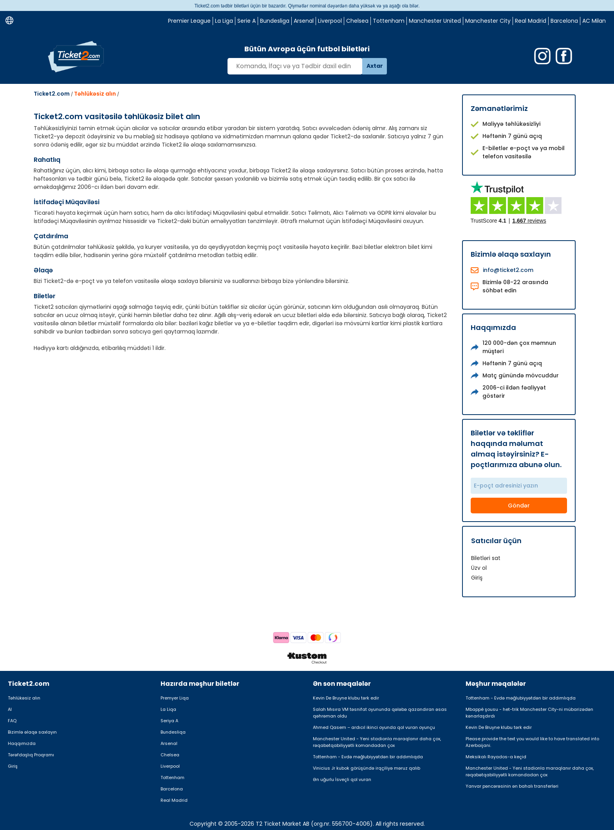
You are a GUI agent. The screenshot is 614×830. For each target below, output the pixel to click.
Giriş (476, 578)
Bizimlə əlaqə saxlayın (32, 732)
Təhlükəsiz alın (95, 94)
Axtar (375, 66)
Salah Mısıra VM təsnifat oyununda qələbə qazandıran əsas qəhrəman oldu (380, 712)
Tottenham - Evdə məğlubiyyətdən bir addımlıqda (368, 757)
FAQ (12, 721)
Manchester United (435, 21)
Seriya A (169, 721)
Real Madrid (530, 21)
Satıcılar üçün (496, 540)
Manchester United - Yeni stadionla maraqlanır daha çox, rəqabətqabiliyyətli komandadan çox (377, 742)
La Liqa (168, 709)
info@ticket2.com (508, 270)
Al (10, 709)
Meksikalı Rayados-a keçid (496, 757)
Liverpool (330, 21)
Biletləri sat (485, 558)
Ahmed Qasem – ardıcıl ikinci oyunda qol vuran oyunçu (374, 727)
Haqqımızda (22, 743)
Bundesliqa (173, 732)
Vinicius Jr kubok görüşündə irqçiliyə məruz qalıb (366, 768)
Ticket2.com (52, 94)
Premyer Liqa (175, 698)
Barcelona (564, 21)
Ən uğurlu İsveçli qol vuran (342, 779)
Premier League (189, 21)
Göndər (519, 505)
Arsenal (304, 21)
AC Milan (594, 21)
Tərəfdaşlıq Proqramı (31, 755)
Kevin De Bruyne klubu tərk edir (346, 698)
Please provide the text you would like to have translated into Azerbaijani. (532, 742)
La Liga (224, 21)
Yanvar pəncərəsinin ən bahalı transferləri (512, 786)
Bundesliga (274, 21)
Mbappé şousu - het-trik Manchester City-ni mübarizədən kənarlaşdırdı (529, 712)
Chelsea (357, 21)
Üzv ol (479, 568)
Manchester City (488, 21)
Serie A (246, 21)
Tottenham (389, 21)
